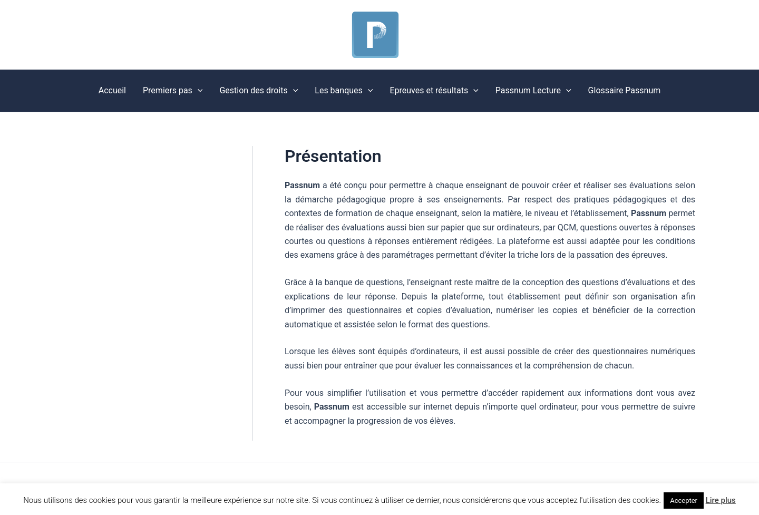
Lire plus (721, 500)
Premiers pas (172, 91)
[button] (197, 91)
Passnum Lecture (533, 91)
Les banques (344, 91)
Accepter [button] (683, 500)
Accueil (112, 90)
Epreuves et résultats (434, 91)
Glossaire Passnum (624, 90)
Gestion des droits (258, 91)
